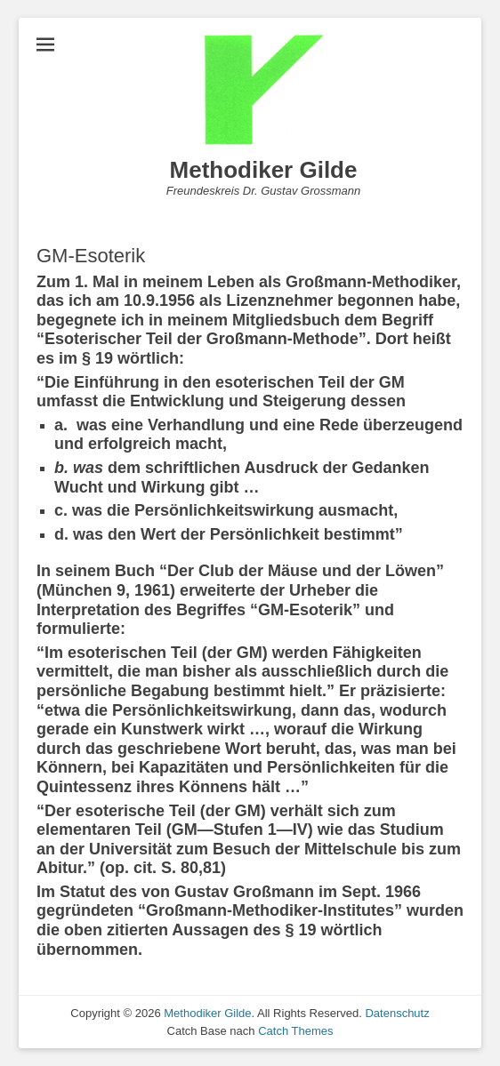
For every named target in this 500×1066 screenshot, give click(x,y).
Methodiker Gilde (264, 169)
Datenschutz (397, 1013)
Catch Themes (295, 1031)
